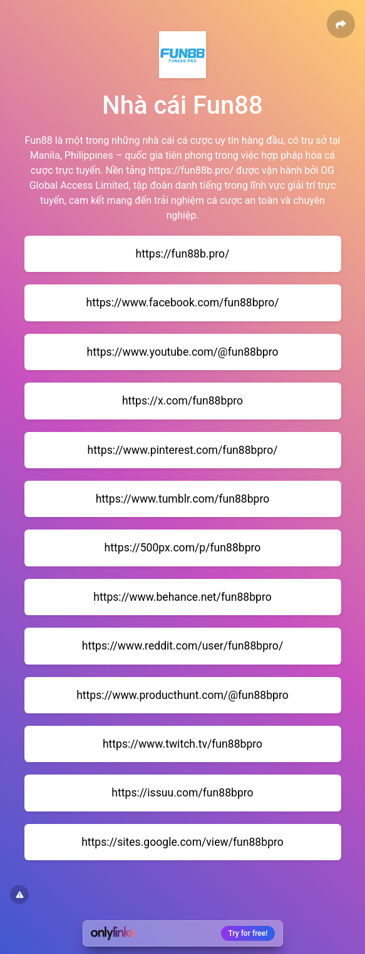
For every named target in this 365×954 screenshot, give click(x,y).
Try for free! (248, 933)
